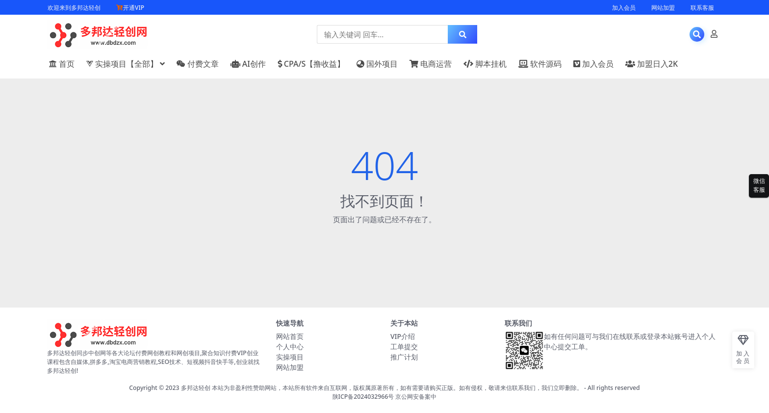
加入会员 (624, 7)
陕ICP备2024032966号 (363, 396)
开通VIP (130, 7)
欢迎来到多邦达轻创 (74, 7)
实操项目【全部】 (122, 63)
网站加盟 (663, 7)
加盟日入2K (651, 63)
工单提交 (404, 346)
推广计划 (404, 356)
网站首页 (290, 336)
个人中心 (290, 346)
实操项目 (290, 356)
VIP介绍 (402, 336)
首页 (62, 63)
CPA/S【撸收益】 (311, 63)
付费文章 (198, 63)
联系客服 (702, 7)
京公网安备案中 (415, 396)
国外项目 (377, 63)
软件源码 (540, 63)
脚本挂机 (485, 63)
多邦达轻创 (195, 388)
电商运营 (431, 63)
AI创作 (248, 63)
